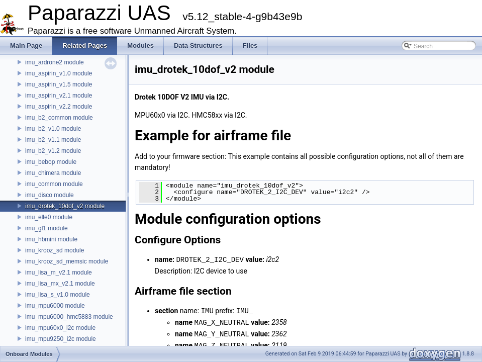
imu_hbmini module (51, 239)
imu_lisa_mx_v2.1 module (60, 283)
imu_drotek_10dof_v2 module (65, 206)
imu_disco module (49, 195)
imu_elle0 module (48, 217)
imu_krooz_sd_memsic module (66, 261)
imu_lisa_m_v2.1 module (58, 272)
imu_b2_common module (59, 117)
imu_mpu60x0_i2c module (60, 327)
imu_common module (54, 184)
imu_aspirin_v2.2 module (58, 106)
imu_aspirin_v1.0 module (58, 73)
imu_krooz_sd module (54, 250)
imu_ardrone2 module (54, 62)
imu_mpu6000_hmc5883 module (69, 316)
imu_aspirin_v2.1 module (58, 95)
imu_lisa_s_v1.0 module (57, 294)
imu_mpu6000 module (55, 305)
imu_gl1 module (46, 228)
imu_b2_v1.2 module (53, 150)
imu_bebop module (50, 161)
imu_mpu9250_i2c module (60, 338)
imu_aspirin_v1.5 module (58, 84)
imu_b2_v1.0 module (53, 128)
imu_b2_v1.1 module (53, 139)
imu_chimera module (53, 172)
